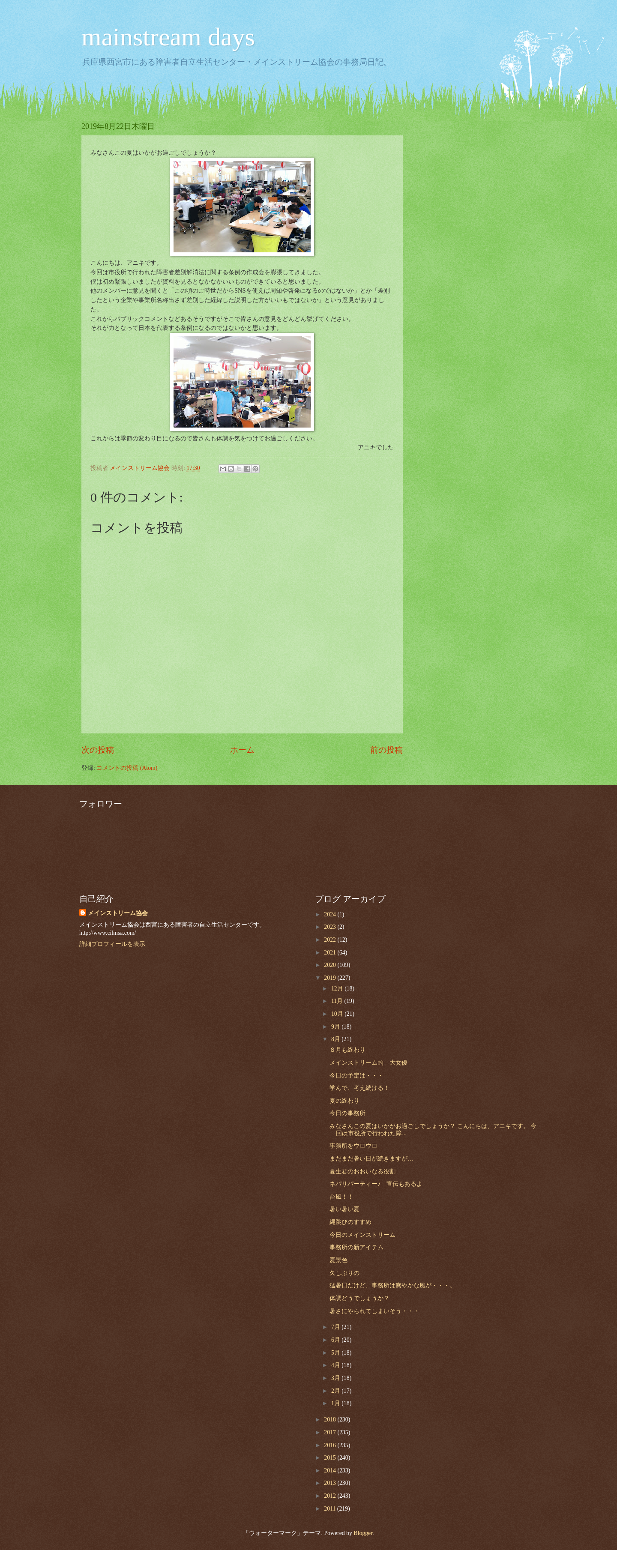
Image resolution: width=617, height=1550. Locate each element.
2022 (330, 940)
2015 (330, 1457)
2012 (330, 1496)
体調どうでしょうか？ (359, 1298)
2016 (330, 1445)
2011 (330, 1508)
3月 (336, 1378)
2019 (330, 978)
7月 (336, 1327)
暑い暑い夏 (344, 1209)
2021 (330, 952)
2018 (330, 1419)
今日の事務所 (347, 1113)
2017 (330, 1432)
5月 (336, 1353)
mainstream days (168, 37)
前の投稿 (386, 749)
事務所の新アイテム (356, 1247)
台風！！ (341, 1197)
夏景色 (338, 1260)
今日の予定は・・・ (356, 1075)
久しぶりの (344, 1273)
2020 (330, 965)
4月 (336, 1365)
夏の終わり (344, 1101)
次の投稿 (97, 749)
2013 (330, 1483)
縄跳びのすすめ (350, 1222)
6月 (336, 1340)
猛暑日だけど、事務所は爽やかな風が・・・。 (392, 1285)
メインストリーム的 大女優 (368, 1062)
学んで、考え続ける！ (359, 1088)
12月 (337, 988)
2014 (330, 1470)
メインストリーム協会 (118, 913)
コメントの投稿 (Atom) (126, 768)
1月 (336, 1403)
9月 (336, 1026)
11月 (337, 1001)
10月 (337, 1014)
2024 (330, 914)
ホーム (242, 749)
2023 (330, 927)
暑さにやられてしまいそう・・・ (374, 1311)
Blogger (362, 1533)
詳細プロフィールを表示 (112, 944)
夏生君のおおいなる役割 (362, 1171)
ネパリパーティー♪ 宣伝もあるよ (375, 1184)
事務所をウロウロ (353, 1146)
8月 (336, 1039)
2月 (336, 1391)
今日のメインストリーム (362, 1235)
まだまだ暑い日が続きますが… (371, 1158)
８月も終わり (347, 1050)
